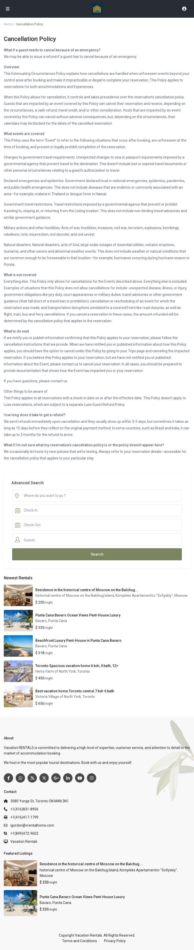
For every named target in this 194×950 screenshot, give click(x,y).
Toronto (83, 671)
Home (8, 24)
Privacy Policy (115, 941)
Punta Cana (57, 621)
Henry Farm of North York (55, 671)
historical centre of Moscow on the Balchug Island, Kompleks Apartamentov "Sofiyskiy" (104, 595)
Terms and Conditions (79, 941)
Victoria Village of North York (58, 697)
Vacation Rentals (23, 841)
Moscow (181, 595)
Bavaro (41, 621)
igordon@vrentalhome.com (32, 825)
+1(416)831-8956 (24, 809)
